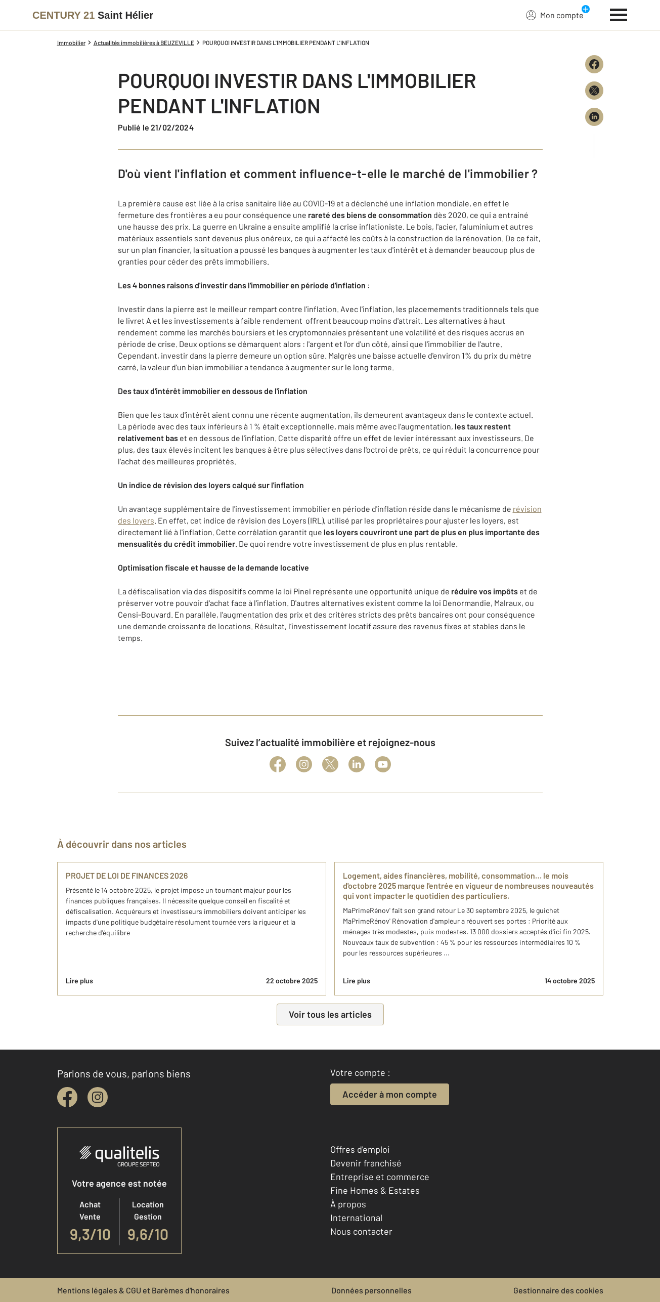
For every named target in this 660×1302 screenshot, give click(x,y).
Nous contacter (361, 1231)
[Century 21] (92, 15)
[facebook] (67, 1097)
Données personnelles (371, 1290)
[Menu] (619, 13)
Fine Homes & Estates (375, 1190)
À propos (348, 1203)
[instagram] (97, 1097)
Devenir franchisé (366, 1162)
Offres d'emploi (360, 1149)
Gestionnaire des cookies (558, 1290)
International (356, 1217)
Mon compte (555, 14)
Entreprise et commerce (379, 1176)
